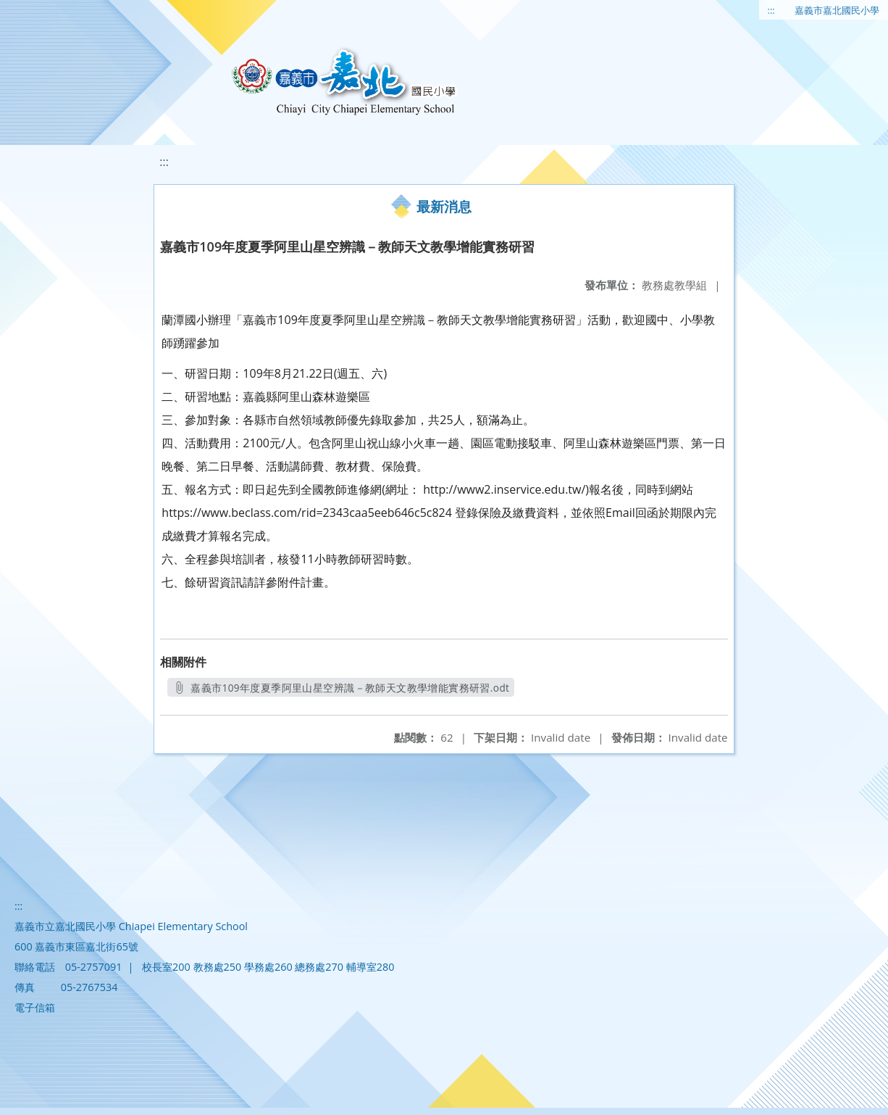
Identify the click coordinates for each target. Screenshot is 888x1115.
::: (771, 10)
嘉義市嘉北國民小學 (837, 10)
